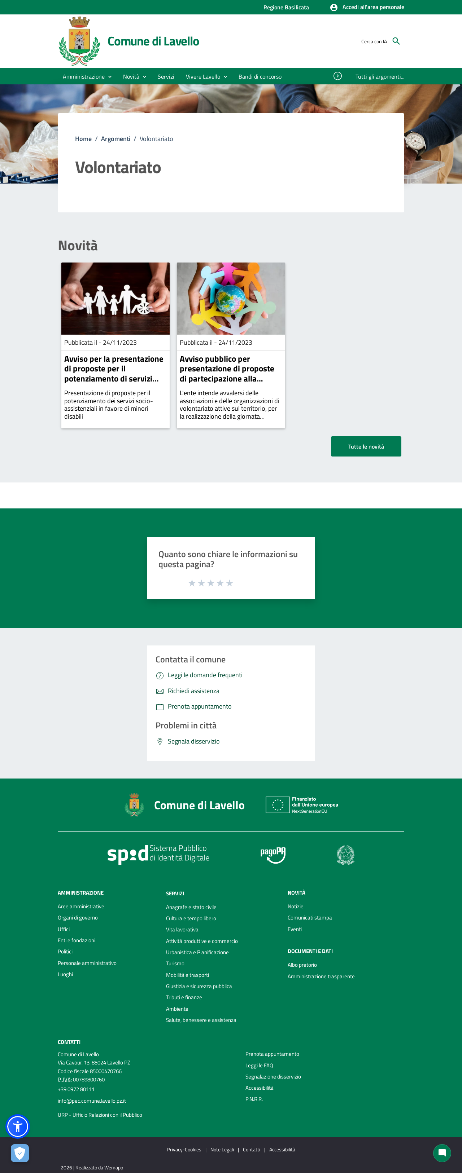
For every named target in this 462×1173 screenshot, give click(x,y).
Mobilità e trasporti (187, 975)
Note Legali (222, 1149)
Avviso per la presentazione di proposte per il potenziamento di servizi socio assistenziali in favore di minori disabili (114, 378)
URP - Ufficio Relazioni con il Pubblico (100, 1115)
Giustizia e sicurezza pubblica (199, 986)
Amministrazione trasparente (321, 976)
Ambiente (177, 1009)
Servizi (175, 893)
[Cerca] (396, 41)
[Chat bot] (442, 1153)
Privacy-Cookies (184, 1149)
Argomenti (115, 139)
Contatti (69, 1042)
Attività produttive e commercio (202, 941)
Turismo (175, 963)
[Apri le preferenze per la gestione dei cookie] (20, 1153)
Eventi (295, 929)
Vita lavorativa (182, 929)
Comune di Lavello (153, 40)
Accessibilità (259, 1088)
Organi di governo (78, 917)
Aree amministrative (81, 906)
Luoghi (65, 974)
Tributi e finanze (184, 997)
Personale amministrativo (87, 963)
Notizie (296, 906)
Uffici (64, 929)
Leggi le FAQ (259, 1065)
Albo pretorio (302, 965)
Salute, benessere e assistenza (201, 1020)
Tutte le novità (366, 446)
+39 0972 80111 (76, 1089)
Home (83, 139)
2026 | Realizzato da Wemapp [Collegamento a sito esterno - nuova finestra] (92, 1167)
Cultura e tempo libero (191, 918)
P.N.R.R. (254, 1099)
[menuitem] (260, 76)
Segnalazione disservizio (273, 1076)
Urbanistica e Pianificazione (197, 952)
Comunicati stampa (310, 917)
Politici (65, 951)
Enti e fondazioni (76, 940)
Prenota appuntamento (272, 1054)
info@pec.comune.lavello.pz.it (92, 1101)
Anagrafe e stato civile (191, 907)
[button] (367, 7)
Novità (78, 245)
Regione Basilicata (286, 7)
